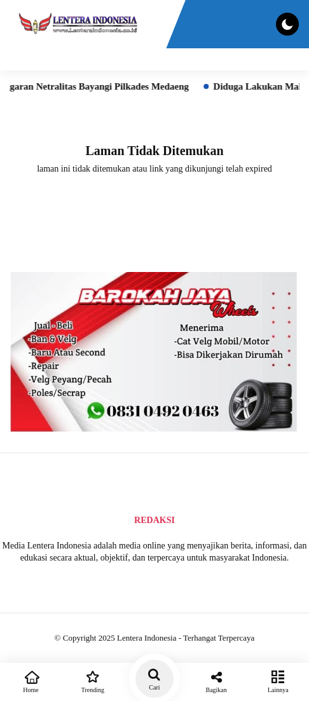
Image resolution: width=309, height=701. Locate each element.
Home (31, 680)
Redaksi (154, 520)
